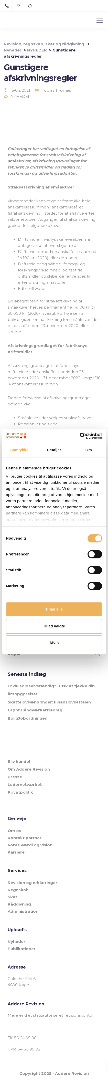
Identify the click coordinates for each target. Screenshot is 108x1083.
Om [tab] (88, 450)
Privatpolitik (20, 792)
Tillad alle (54, 609)
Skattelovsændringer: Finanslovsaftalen (49, 702)
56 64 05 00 (25, 1037)
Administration (23, 911)
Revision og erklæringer (32, 882)
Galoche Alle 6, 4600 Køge (22, 981)
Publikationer (22, 948)
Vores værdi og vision (30, 845)
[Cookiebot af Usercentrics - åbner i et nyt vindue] (79, 436)
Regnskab (18, 889)
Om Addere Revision (29, 769)
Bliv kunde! (19, 761)
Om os (14, 830)
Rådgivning (19, 904)
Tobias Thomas (56, 90)
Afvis (54, 642)
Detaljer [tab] (54, 450)
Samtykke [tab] (19, 450)
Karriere (16, 852)
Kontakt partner (24, 837)
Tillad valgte (54, 626)
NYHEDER (20, 96)
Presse (15, 776)
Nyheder (16, 941)
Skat (12, 897)
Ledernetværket (25, 784)
